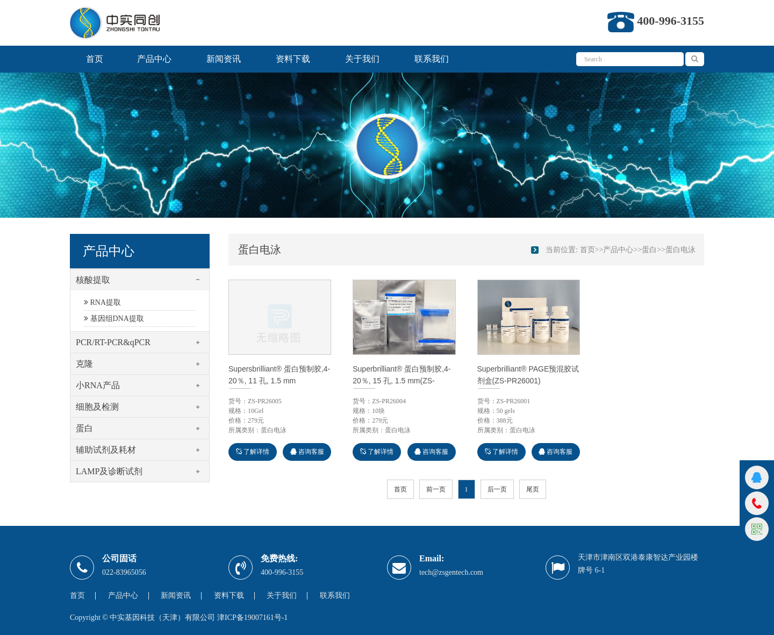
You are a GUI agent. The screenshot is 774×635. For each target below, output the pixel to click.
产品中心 (154, 58)
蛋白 (649, 250)
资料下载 (293, 58)
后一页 (497, 489)
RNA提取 (102, 302)
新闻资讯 (223, 58)
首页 (94, 58)
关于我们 (362, 58)
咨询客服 (307, 451)
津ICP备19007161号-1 (252, 617)
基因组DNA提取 (114, 319)
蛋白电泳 (680, 250)
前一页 (436, 489)
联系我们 (431, 58)
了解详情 (252, 451)
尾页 (532, 489)
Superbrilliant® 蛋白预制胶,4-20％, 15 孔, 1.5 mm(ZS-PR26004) (401, 381)
